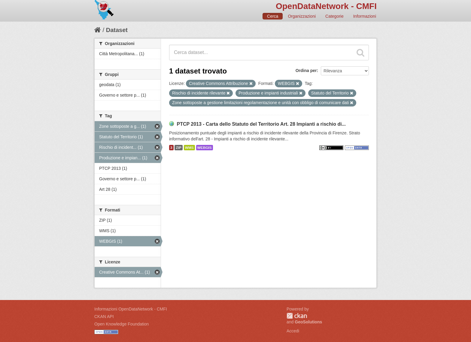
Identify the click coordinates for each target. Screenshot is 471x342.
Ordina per (306, 70)
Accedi (293, 330)
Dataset (117, 30)
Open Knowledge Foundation (121, 324)
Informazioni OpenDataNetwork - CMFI (130, 309)
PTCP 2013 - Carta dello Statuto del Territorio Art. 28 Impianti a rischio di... (261, 124)
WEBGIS (204, 148)
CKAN (297, 316)
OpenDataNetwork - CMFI (326, 6)
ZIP (178, 148)
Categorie (334, 16)
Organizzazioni (302, 16)
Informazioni (364, 16)
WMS (189, 148)
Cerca (272, 16)
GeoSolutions (308, 322)
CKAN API (104, 316)
